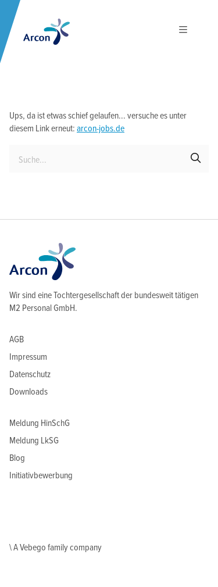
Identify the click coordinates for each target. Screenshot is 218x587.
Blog (17, 458)
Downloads (28, 392)
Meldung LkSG (34, 441)
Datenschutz (30, 374)
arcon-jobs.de (100, 129)
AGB (16, 340)
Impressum (28, 357)
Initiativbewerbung (41, 476)
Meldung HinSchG (39, 423)
